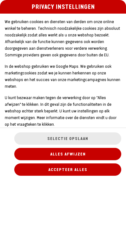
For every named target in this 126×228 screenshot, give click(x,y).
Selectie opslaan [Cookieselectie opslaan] (67, 138)
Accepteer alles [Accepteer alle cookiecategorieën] (67, 169)
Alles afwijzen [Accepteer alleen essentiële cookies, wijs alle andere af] (68, 154)
